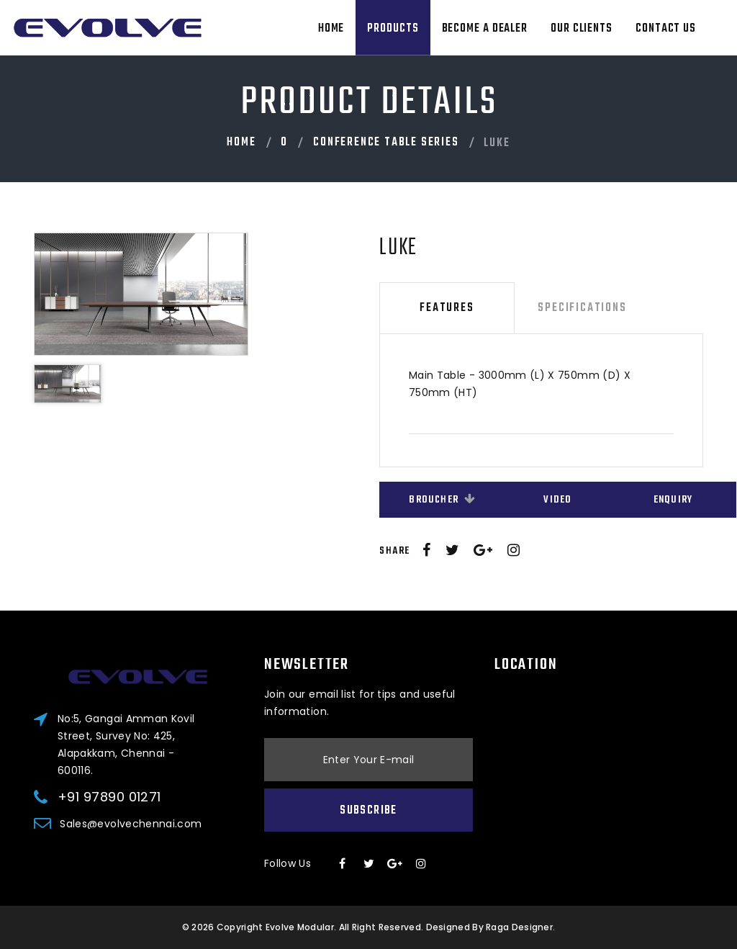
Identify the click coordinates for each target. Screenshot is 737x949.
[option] (187, 294)
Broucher (442, 500)
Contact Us (666, 28)
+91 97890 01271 (109, 797)
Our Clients (581, 28)
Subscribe (368, 810)
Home (331, 28)
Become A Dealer (485, 28)
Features (447, 308)
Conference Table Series (385, 142)
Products (392, 28)
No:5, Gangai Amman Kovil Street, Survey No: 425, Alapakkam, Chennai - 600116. (126, 744)
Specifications (582, 308)
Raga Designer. (520, 927)
